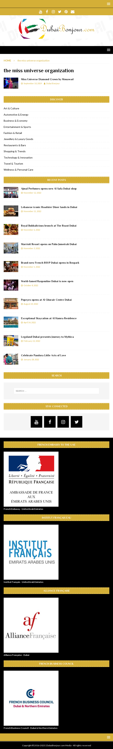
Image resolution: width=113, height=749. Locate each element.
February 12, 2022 (32, 341)
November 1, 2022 (32, 267)
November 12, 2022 (32, 193)
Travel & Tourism (13, 163)
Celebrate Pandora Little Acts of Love (43, 355)
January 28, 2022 (31, 359)
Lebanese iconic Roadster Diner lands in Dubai (49, 207)
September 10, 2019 (33, 83)
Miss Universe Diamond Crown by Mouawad (47, 79)
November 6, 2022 (32, 230)
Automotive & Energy (16, 114)
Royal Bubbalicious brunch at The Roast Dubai (48, 225)
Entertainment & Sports (17, 126)
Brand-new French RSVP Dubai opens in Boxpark (50, 262)
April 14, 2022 (30, 322)
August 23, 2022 (31, 304)
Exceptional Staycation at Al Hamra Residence (49, 318)
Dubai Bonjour (53, 83)
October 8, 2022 (31, 285)
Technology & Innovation (18, 157)
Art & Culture (11, 108)
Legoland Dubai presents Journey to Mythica (47, 336)
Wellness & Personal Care (18, 169)
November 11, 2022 (32, 211)
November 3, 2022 (32, 248)
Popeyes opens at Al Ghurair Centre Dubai (46, 299)
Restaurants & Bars (15, 145)
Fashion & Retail (13, 132)
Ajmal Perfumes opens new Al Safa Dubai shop (49, 188)
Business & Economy (15, 120)
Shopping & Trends (15, 151)
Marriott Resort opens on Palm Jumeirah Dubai (49, 244)
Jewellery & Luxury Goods (18, 139)
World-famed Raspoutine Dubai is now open (47, 281)
